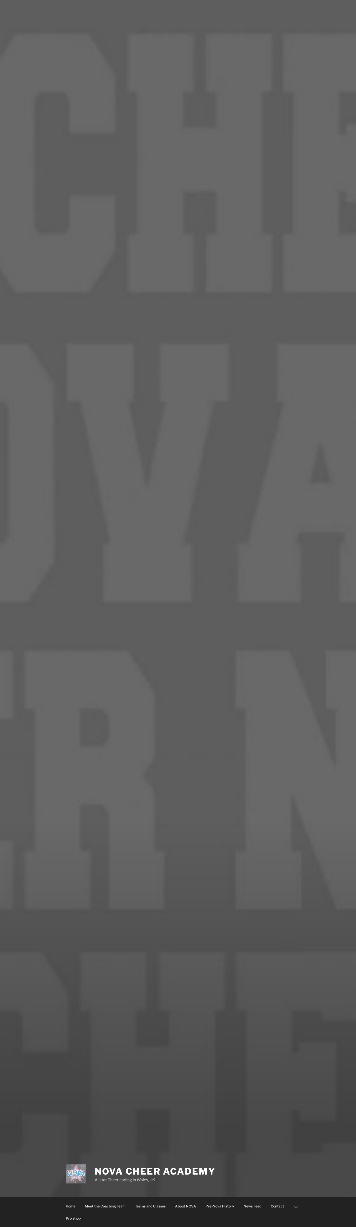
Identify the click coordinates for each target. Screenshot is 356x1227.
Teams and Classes (150, 1206)
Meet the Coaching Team (105, 1206)
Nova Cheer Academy (155, 1171)
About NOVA (185, 1206)
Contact (277, 1206)
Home (70, 1206)
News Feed (252, 1206)
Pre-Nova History (219, 1206)
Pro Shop (73, 1218)
